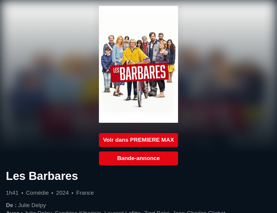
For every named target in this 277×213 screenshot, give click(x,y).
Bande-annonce (138, 158)
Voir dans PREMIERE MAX (138, 140)
